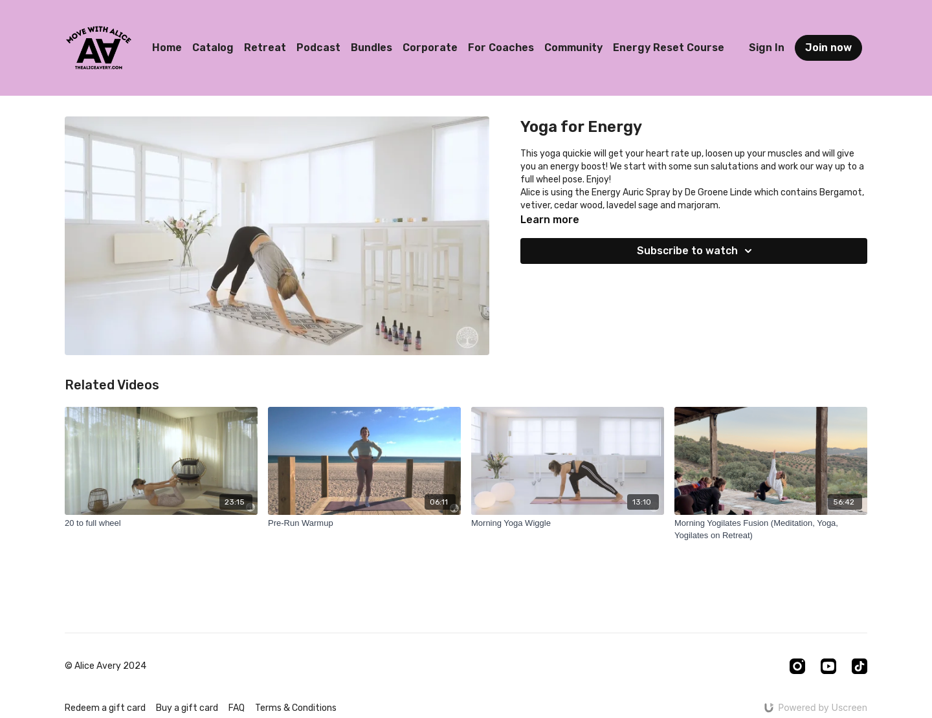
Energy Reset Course (668, 47)
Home (167, 47)
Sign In (766, 47)
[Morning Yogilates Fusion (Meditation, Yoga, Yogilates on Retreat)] (770, 529)
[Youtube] (828, 666)
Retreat (265, 47)
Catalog (213, 47)
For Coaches (501, 47)
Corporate (430, 47)
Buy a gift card (187, 707)
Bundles (371, 47)
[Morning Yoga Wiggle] (567, 523)
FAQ (236, 707)
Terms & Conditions (296, 707)
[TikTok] (859, 666)
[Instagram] (797, 666)
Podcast (318, 47)
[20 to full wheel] (161, 523)
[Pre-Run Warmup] (364, 523)
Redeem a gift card (105, 707)
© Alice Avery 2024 (105, 666)
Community (573, 47)
